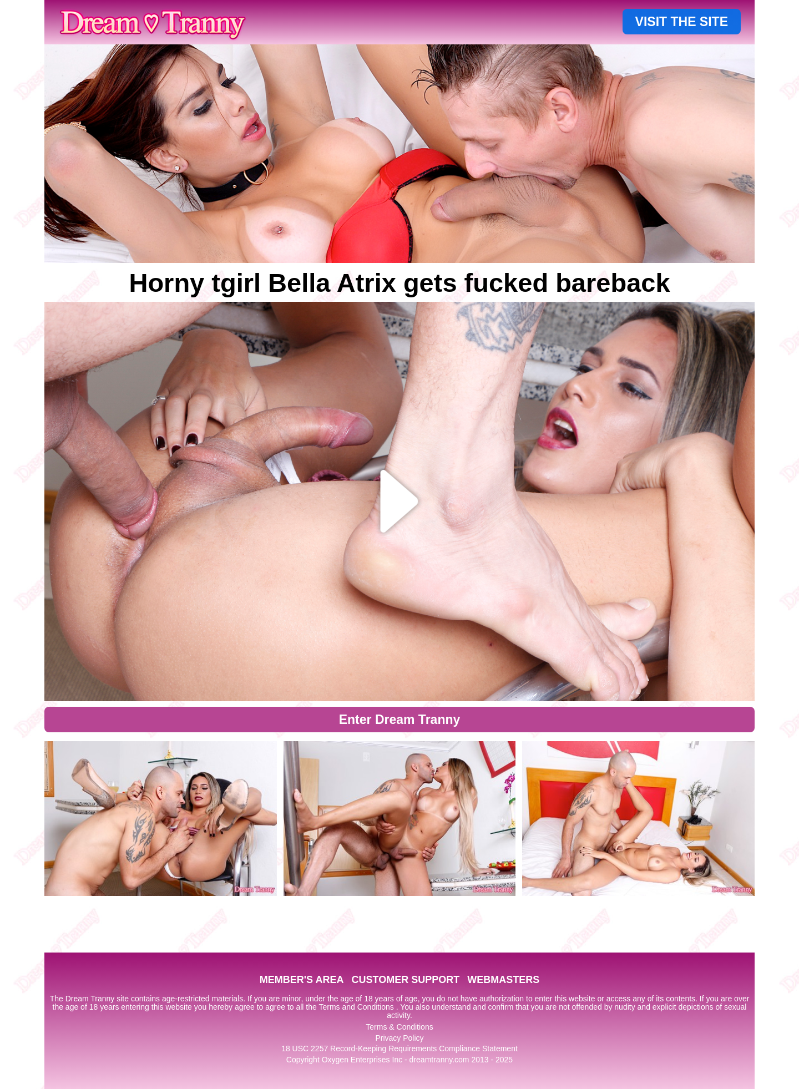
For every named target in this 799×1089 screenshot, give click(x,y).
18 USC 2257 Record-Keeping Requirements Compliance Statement (399, 1048)
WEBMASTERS (503, 980)
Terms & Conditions (399, 1026)
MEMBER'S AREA (302, 980)
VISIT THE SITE (681, 21)
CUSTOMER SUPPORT (405, 980)
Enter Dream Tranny (400, 719)
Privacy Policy (399, 1038)
